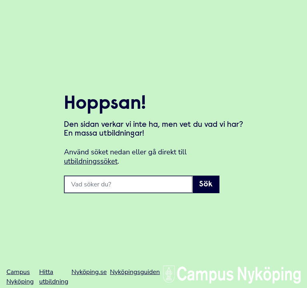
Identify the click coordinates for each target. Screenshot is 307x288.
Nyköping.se (89, 272)
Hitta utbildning (53, 277)
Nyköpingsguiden (135, 272)
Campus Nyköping (20, 277)
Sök (206, 184)
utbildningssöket (91, 161)
